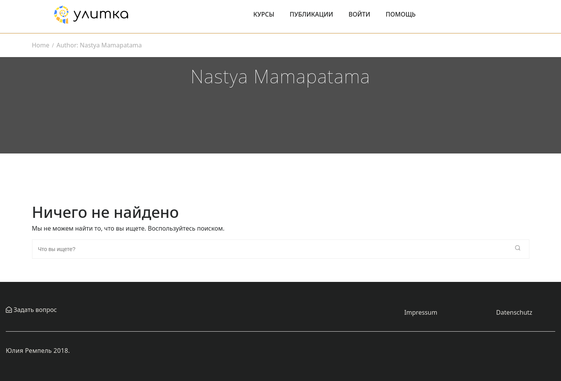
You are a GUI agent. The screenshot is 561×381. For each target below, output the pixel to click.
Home (41, 45)
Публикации (311, 14)
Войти (359, 14)
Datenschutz (514, 312)
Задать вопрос (34, 309)
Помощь (401, 14)
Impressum (420, 312)
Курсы (263, 14)
